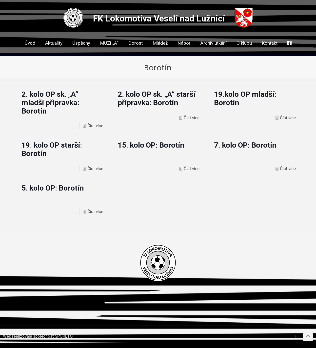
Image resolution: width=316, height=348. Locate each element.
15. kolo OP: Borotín (151, 145)
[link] (135, 51)
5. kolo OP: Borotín (52, 188)
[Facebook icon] (296, 336)
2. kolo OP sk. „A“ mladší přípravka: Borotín (50, 102)
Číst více (95, 125)
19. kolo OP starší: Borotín (51, 149)
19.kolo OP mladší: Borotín (245, 98)
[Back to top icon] (308, 336)
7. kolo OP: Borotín (245, 145)
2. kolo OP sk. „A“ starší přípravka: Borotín (156, 98)
